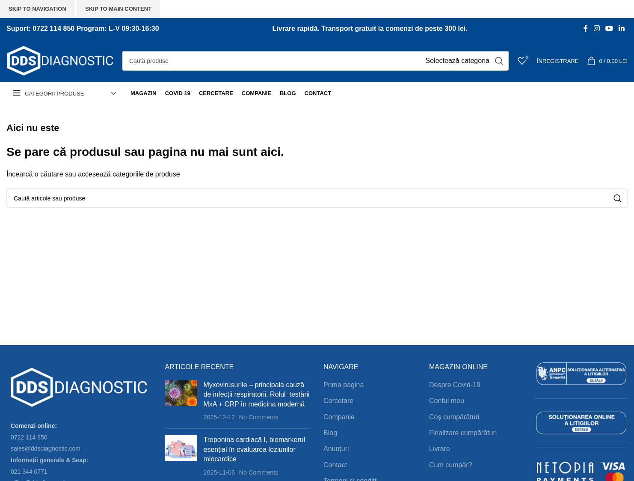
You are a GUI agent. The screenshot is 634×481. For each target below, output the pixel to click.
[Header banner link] (317, 240)
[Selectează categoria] (457, 60)
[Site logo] (59, 60)
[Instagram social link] (596, 28)
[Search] (315, 61)
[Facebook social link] (586, 28)
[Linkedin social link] (622, 28)
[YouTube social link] (609, 28)
